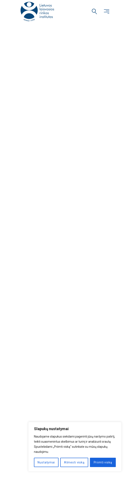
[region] (75, 447)
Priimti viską (103, 462)
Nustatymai (46, 462)
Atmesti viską (74, 462)
